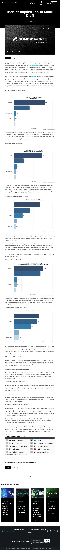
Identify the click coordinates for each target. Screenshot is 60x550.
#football (20, 462)
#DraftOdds (14, 462)
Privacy (43, 548)
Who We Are (43, 529)
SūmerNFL (16, 529)
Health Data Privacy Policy (49, 548)
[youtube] (54, 531)
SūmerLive (36, 529)
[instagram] (47, 531)
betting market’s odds (16, 71)
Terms (29, 548)
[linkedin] (57, 531)
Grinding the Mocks (34, 65)
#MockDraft (26, 462)
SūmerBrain (30, 529)
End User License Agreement (36, 548)
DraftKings (33, 76)
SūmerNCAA (23, 529)
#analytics (8, 462)
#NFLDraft (33, 462)
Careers (30, 532)
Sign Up (47, 540)
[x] (51, 531)
